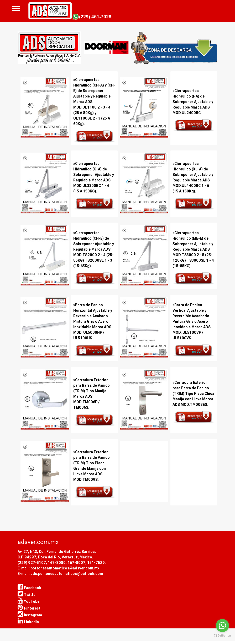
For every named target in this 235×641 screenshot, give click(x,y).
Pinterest (29, 608)
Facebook (29, 587)
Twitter (27, 594)
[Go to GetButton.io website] (222, 635)
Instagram (30, 615)
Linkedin (28, 622)
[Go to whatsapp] (222, 625)
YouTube (28, 601)
